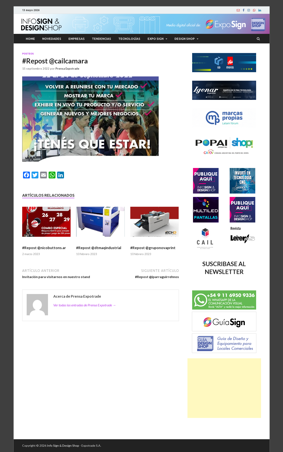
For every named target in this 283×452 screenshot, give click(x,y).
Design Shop (184, 38)
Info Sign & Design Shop (63, 445)
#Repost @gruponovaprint (153, 247)
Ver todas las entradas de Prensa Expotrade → (84, 305)
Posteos (28, 53)
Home (30, 38)
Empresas (76, 38)
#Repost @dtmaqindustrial (98, 247)
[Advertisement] (224, 388)
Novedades (51, 38)
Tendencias (101, 38)
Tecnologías (129, 38)
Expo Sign (156, 38)
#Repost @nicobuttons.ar (44, 247)
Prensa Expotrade (67, 68)
